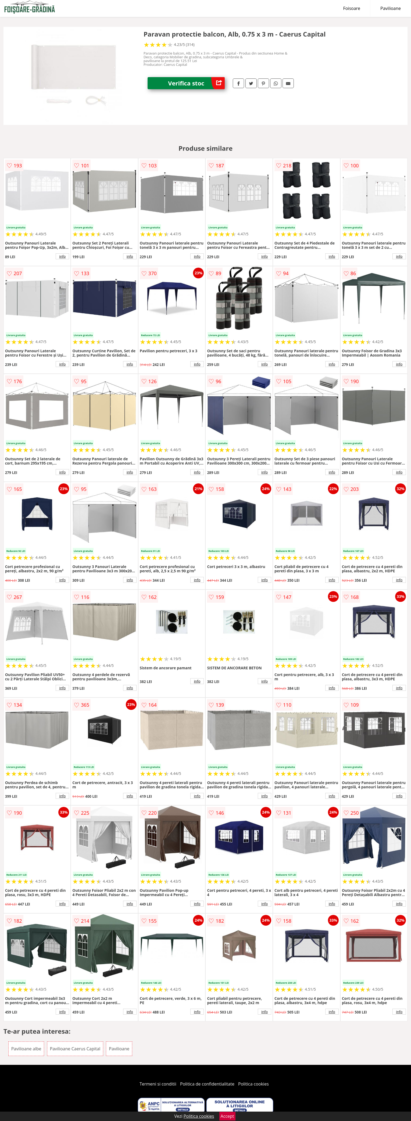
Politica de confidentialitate (207, 1084)
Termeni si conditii (158, 1084)
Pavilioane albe (26, 1049)
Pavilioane (390, 8)
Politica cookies (253, 1084)
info (62, 256)
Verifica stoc (196, 83)
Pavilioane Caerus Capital (75, 1049)
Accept (227, 1116)
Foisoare (351, 8)
